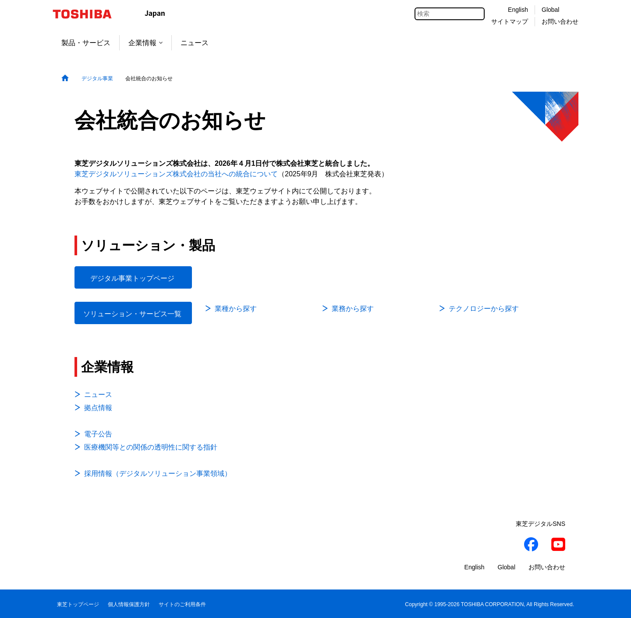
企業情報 (145, 42)
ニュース (195, 42)
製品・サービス (85, 42)
